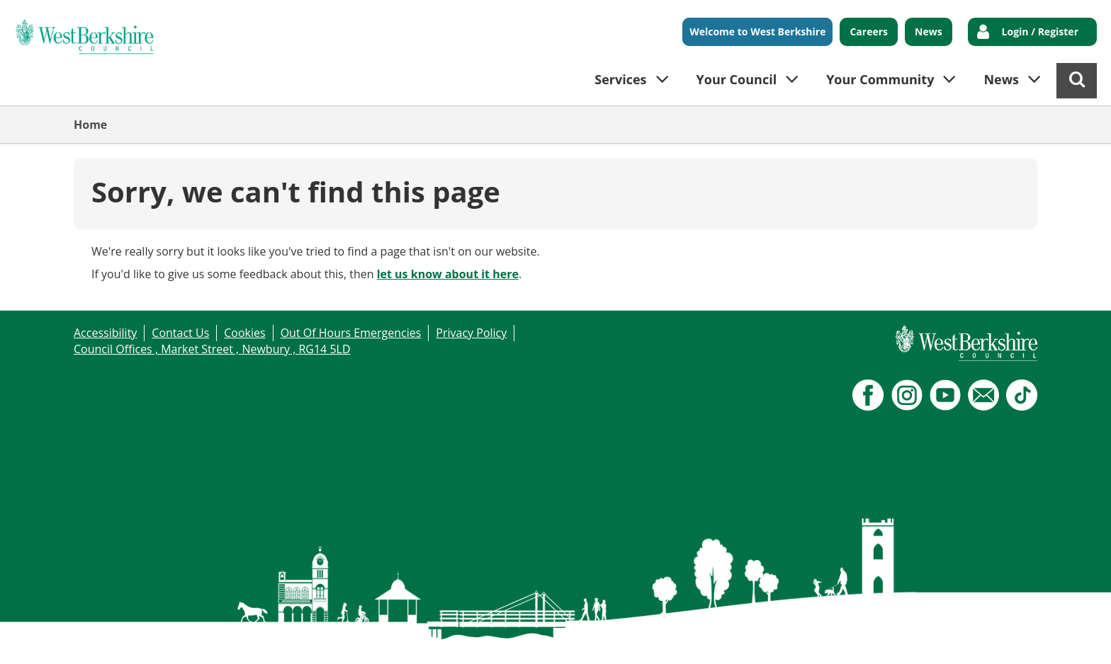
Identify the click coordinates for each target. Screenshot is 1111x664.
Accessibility (105, 332)
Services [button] (620, 79)
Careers (869, 31)
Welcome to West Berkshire (757, 31)
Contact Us (180, 332)
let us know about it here (448, 274)
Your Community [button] (880, 79)
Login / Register (1040, 31)
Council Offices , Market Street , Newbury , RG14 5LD (212, 349)
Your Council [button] (737, 79)
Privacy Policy (471, 332)
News (928, 31)
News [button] (1001, 79)
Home (90, 124)
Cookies (244, 332)
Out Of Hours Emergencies (351, 332)
